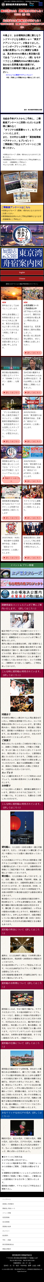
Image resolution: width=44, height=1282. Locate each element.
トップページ (6, 1199)
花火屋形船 (6, 1222)
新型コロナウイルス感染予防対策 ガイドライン (22, 284)
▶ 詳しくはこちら (32, 352)
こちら (31, 608)
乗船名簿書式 (6, 1249)
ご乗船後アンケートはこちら (22, 213)
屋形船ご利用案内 (8, 1204)
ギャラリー (6, 1231)
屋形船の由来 (6, 1226)
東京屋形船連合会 (8, 1244)
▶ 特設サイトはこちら (11, 480)
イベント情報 (6, 1213)
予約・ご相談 (6, 1240)
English (22, 272)
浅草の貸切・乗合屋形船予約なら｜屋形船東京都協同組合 (23, 1269)
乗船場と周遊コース (8, 1208)
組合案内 (5, 1235)
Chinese (22, 278)
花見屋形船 (6, 1217)
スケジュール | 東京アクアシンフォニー (19, 75)
